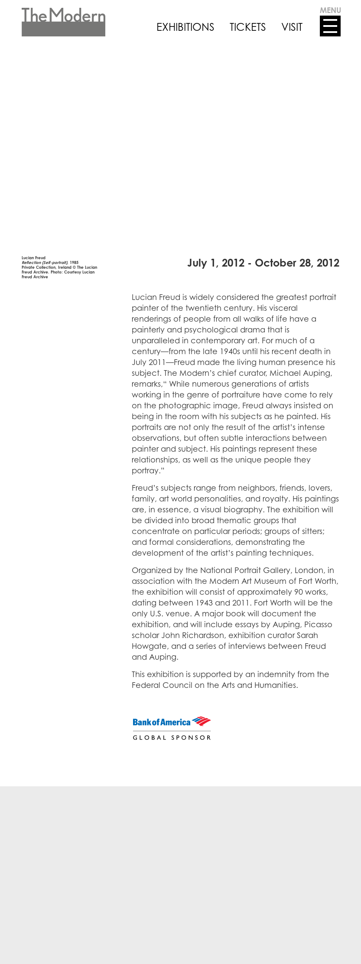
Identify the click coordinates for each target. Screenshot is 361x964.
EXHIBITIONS (185, 26)
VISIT (291, 26)
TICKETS (248, 26)
